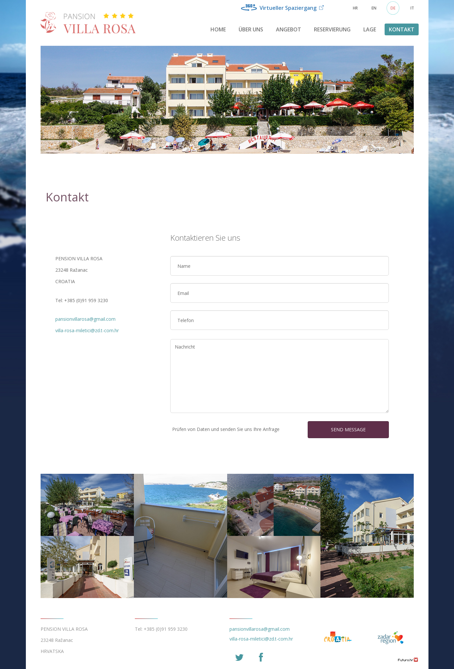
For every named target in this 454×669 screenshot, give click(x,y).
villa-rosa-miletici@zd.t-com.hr (87, 330)
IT (412, 8)
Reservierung (332, 29)
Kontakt (401, 29)
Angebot (288, 29)
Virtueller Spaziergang (282, 7)
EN (374, 8)
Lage (369, 29)
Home (218, 29)
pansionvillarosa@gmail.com (85, 319)
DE (392, 8)
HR (355, 8)
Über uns (251, 29)
